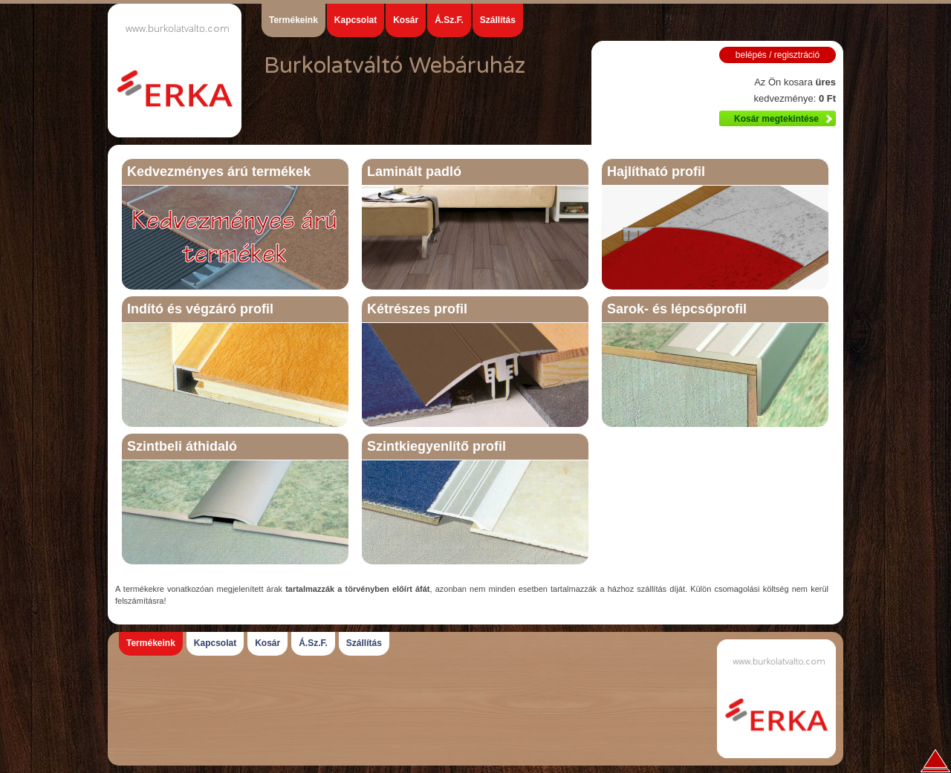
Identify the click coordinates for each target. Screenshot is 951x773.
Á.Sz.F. (449, 20)
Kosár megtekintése (776, 119)
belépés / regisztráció (777, 55)
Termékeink (293, 20)
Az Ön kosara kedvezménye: (794, 90)
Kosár (405, 20)
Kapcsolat (355, 20)
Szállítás (498, 20)
